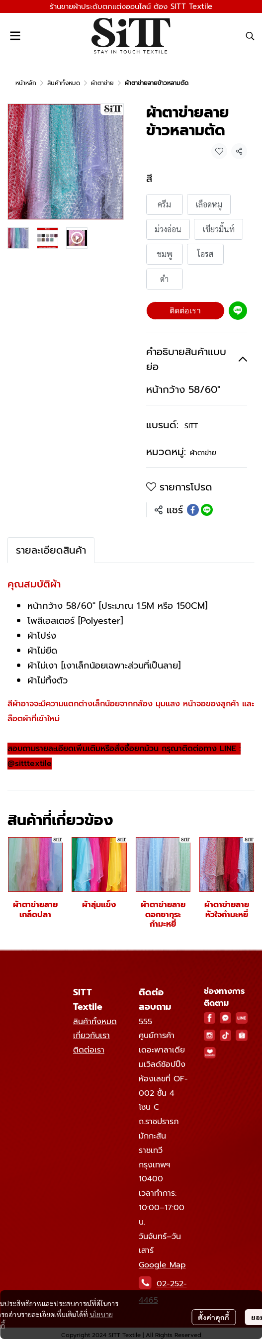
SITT (191, 426)
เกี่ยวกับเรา (91, 1036)
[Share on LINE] (207, 510)
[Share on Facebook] (193, 510)
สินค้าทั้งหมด (63, 83)
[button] (250, 36)
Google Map (162, 1265)
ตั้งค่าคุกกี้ (213, 1317)
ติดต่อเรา (185, 310)
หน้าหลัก (25, 83)
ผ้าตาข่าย (102, 83)
